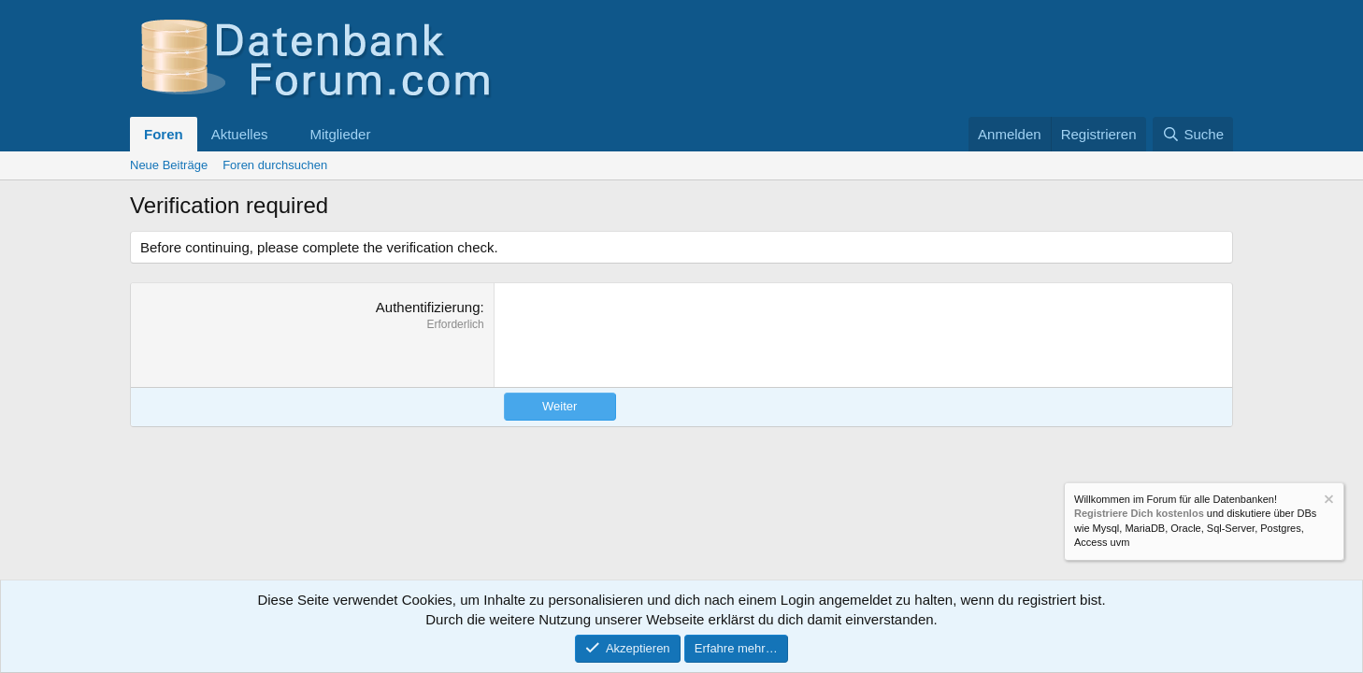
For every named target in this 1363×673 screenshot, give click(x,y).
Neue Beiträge (169, 165)
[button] (282, 134)
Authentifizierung (428, 307)
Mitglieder (339, 134)
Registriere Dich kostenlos (1139, 514)
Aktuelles (239, 134)
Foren (163, 134)
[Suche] (1193, 134)
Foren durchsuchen (274, 165)
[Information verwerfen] (1327, 501)
